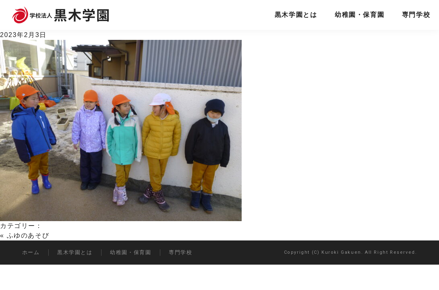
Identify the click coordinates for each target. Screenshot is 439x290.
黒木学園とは (296, 14)
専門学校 (416, 14)
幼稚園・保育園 (359, 14)
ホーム (31, 252)
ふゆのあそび (28, 235)
